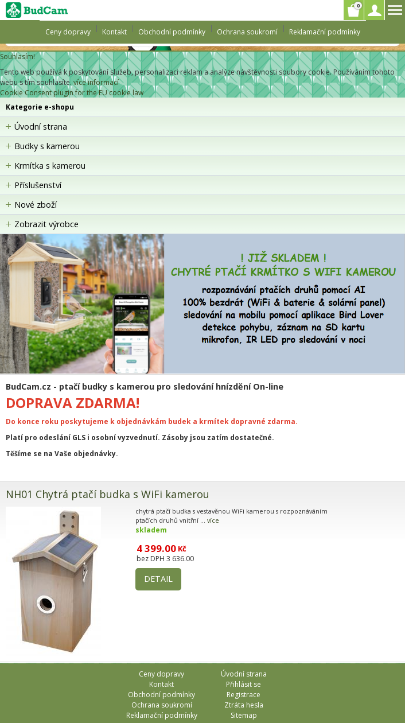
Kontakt (114, 32)
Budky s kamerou (47, 146)
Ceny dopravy (68, 32)
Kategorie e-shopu (40, 107)
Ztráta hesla (243, 705)
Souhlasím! (17, 56)
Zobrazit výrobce (46, 224)
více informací (96, 82)
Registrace (243, 694)
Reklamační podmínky (324, 32)
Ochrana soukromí (247, 32)
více (213, 520)
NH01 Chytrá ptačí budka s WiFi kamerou (107, 494)
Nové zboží (35, 204)
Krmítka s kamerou (49, 165)
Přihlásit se (243, 684)
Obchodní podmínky (171, 32)
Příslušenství (37, 185)
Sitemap (244, 715)
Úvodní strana (40, 126)
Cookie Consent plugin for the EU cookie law (71, 93)
